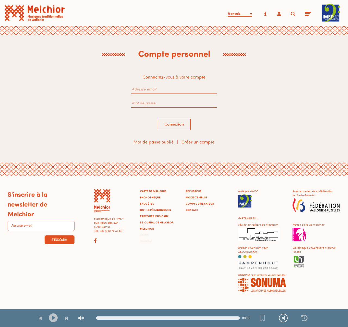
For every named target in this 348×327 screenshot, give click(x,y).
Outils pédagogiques (155, 210)
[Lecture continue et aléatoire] (283, 318)
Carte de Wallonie (153, 191)
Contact (192, 210)
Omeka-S (146, 241)
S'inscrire (59, 240)
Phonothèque (150, 197)
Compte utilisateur (200, 203)
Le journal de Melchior (156, 222)
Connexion (174, 124)
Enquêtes (147, 203)
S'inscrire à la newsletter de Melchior (27, 204)
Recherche (193, 191)
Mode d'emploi (196, 197)
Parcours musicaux (154, 216)
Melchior (147, 229)
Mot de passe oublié (154, 142)
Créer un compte (198, 142)
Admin (144, 235)
